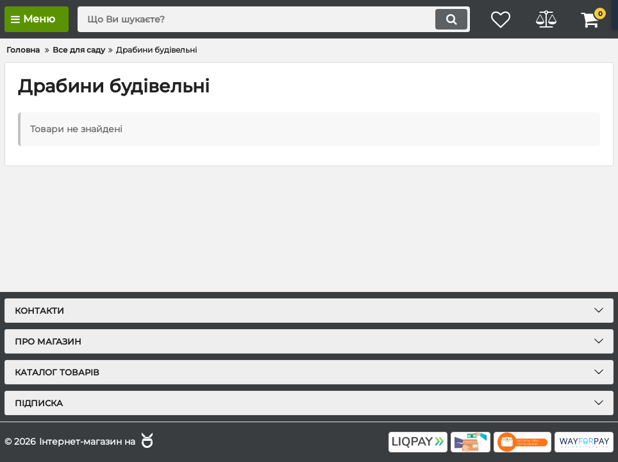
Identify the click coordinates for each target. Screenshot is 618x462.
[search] (274, 19)
